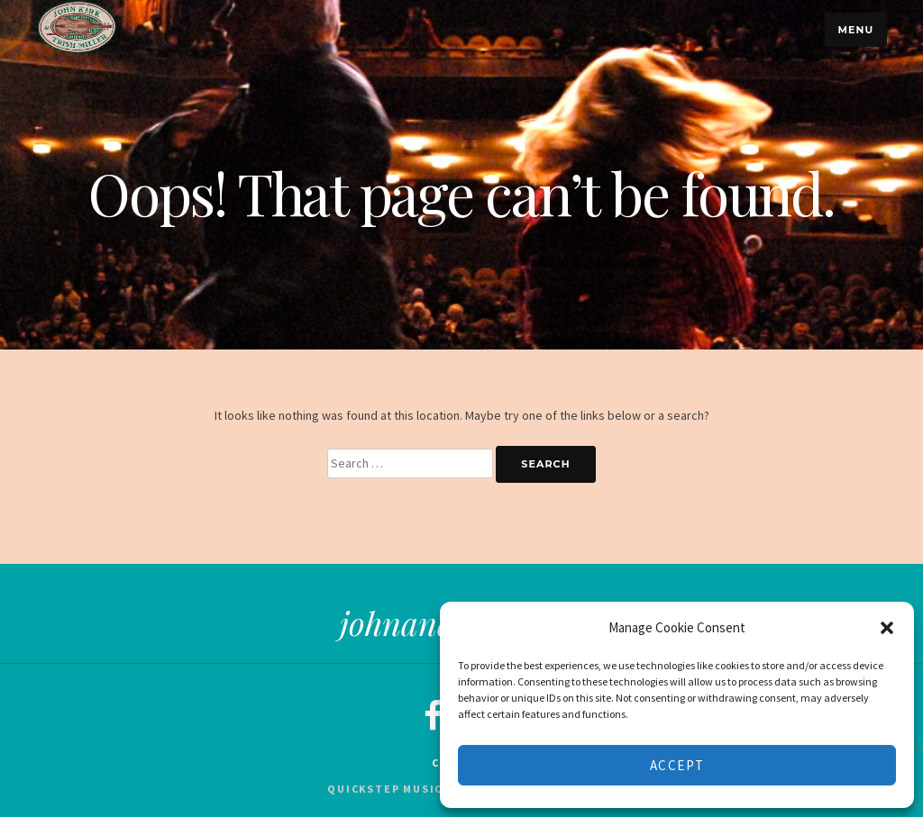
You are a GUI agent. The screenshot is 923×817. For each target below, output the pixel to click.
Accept (677, 765)
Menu (855, 29)
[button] (887, 628)
